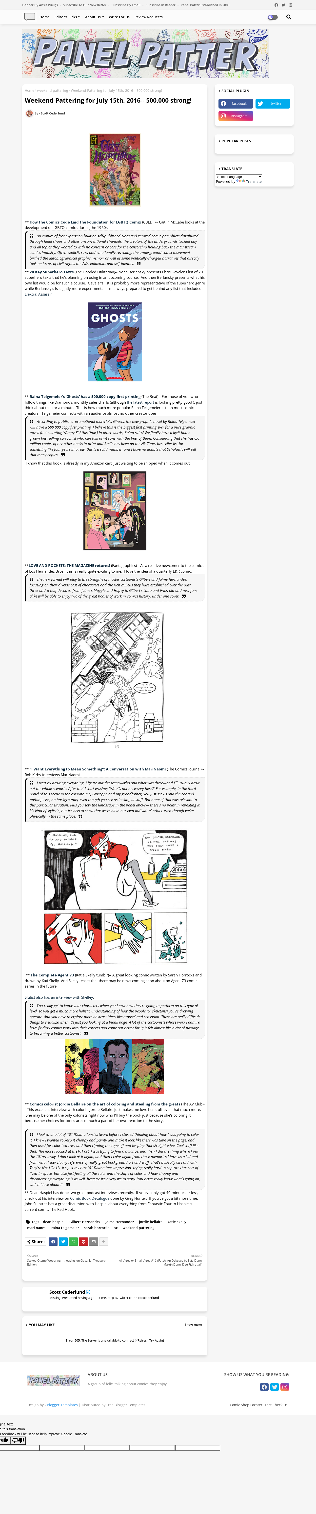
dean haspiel (53, 1221)
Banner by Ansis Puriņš (40, 5)
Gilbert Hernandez (84, 1221)
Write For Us (119, 17)
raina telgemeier (65, 1227)
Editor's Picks (66, 17)
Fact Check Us (276, 1404)
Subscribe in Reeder (161, 5)
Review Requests (149, 17)
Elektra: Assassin (39, 294)
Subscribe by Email (126, 5)
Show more (193, 1324)
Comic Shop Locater (246, 1404)
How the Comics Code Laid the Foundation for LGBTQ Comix (85, 222)
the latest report (140, 402)
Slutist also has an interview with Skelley (59, 997)
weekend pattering (52, 90)
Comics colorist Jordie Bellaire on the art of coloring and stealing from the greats (105, 1104)
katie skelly (176, 1221)
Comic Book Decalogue (89, 1198)
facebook (239, 103)
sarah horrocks (96, 1227)
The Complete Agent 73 (53, 974)
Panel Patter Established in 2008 (205, 5)
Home (45, 17)
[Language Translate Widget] (239, 176)
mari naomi (36, 1227)
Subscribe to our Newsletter (85, 5)
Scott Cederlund (67, 1292)
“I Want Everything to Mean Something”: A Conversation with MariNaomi (98, 768)
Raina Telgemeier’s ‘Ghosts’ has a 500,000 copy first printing (85, 396)
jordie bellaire (150, 1221)
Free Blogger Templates (125, 1404)
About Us (93, 17)
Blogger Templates (62, 1404)
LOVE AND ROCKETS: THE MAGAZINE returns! (69, 565)
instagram (239, 115)
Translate (249, 181)
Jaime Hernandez (119, 1221)
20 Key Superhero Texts (51, 271)
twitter (276, 103)
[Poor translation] (18, 1441)
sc (116, 1227)
